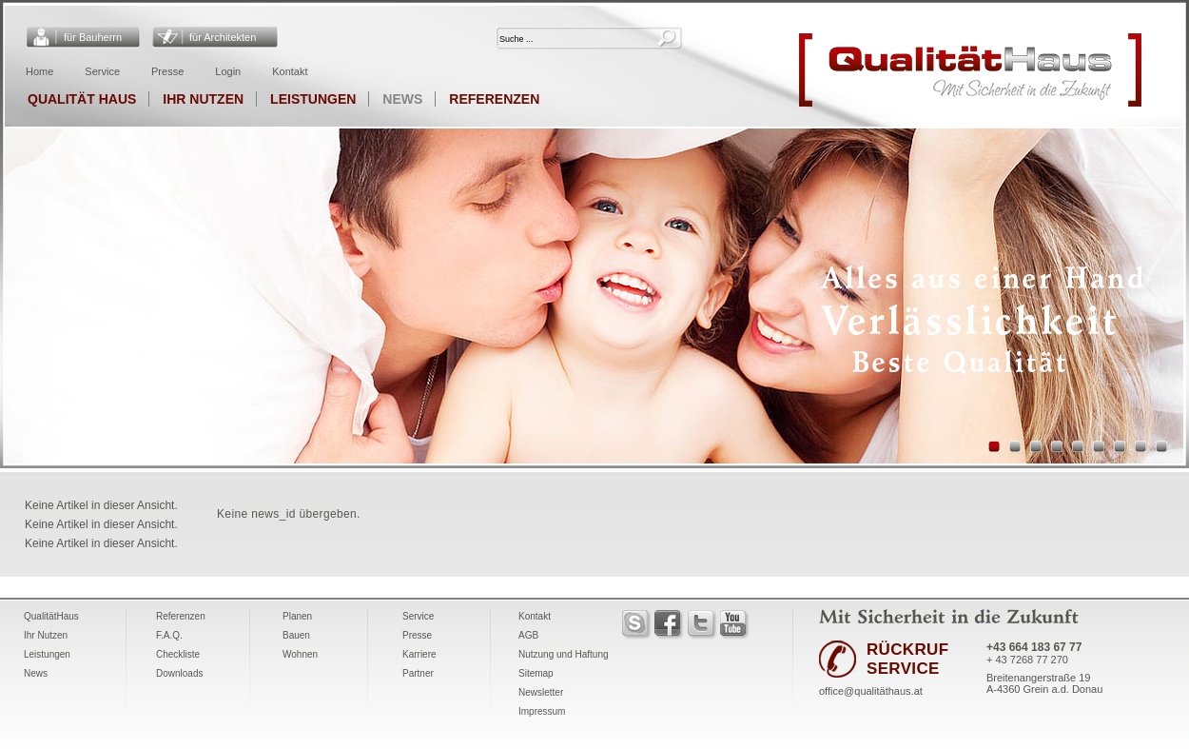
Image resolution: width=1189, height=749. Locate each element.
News (402, 99)
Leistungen (313, 99)
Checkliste (178, 654)
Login (228, 71)
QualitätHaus (51, 616)
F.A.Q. (169, 635)
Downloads (179, 673)
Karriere (419, 654)
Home (39, 71)
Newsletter (540, 692)
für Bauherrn (93, 37)
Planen (297, 616)
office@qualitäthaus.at (871, 691)
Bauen (296, 635)
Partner (418, 673)
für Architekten (222, 37)
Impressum (541, 711)
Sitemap (536, 673)
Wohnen (300, 654)
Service (102, 71)
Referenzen (494, 99)
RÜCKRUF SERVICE (907, 659)
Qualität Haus (82, 99)
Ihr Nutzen (203, 99)
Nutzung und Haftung (563, 654)
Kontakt (289, 71)
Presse (167, 71)
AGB (528, 635)
